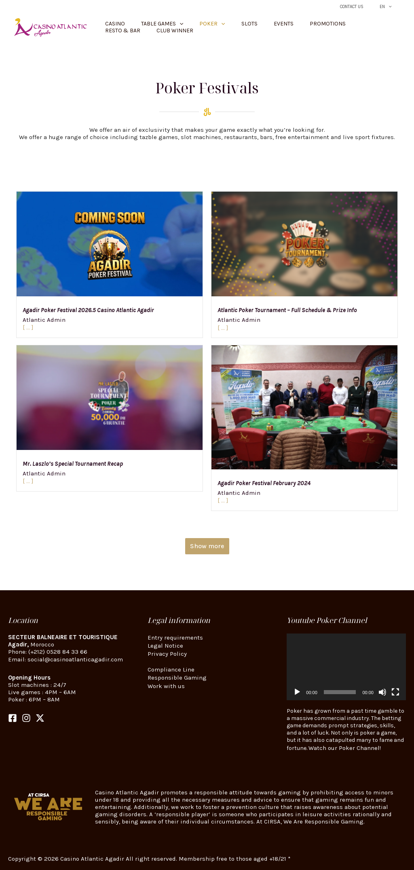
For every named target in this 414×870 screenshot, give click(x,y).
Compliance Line (171, 666)
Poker (196, 27)
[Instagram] (26, 717)
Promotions (288, 27)
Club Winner (375, 27)
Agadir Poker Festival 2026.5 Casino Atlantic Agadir (88, 310)
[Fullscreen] (395, 692)
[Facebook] (12, 717)
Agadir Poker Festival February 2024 (264, 483)
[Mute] (382, 692)
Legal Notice (165, 644)
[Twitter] (40, 717)
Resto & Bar (331, 27)
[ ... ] (28, 326)
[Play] (297, 692)
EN (389, 6)
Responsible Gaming (177, 673)
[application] (346, 667)
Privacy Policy (167, 651)
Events (252, 27)
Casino (115, 27)
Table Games (154, 27)
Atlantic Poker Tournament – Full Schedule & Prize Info (287, 310)
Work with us (166, 680)
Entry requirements (175, 637)
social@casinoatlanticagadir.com (75, 659)
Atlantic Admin (44, 319)
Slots (226, 27)
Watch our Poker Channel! (344, 747)
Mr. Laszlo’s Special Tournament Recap (73, 463)
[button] (392, 6)
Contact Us (362, 6)
